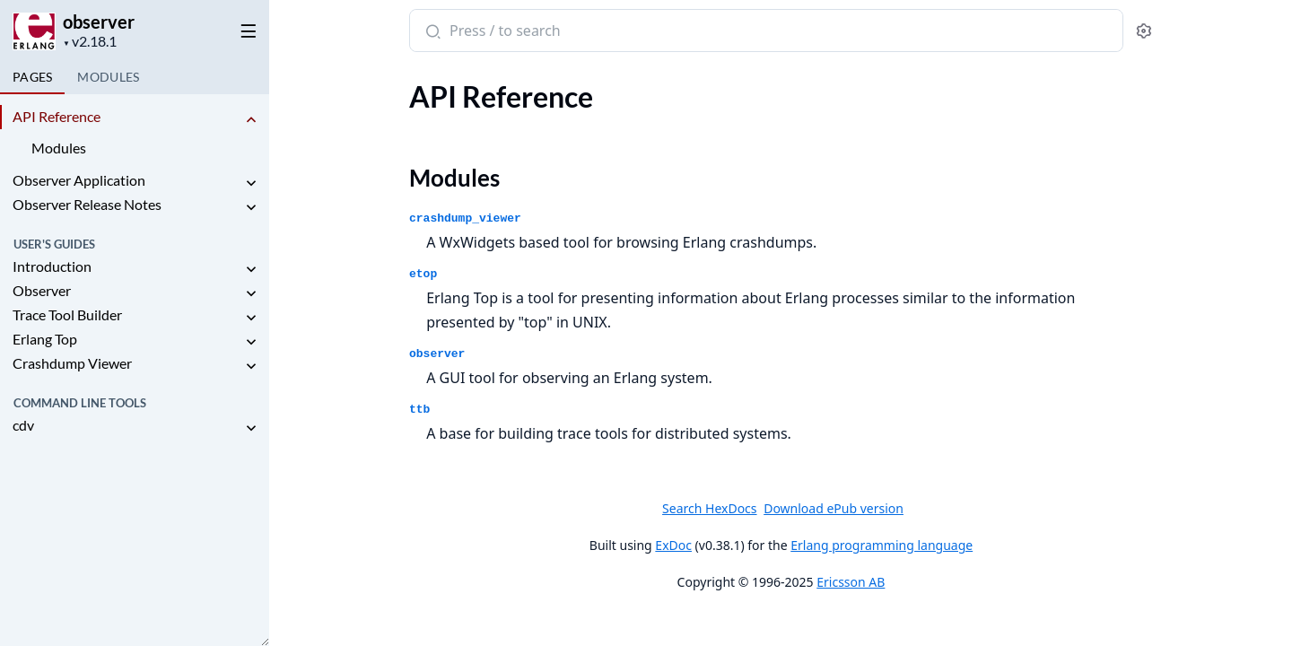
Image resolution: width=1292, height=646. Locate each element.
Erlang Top (45, 338)
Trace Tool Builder (67, 314)
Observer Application (79, 179)
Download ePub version (834, 508)
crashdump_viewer (465, 218)
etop (423, 274)
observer (99, 21)
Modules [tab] (108, 76)
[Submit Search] (431, 32)
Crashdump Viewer (72, 362)
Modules (58, 147)
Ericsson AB (850, 581)
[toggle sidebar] (245, 28)
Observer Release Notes (87, 204)
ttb (419, 409)
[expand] (251, 119)
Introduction (52, 266)
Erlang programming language (881, 545)
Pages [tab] (32, 76)
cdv (23, 424)
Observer (42, 290)
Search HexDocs (709, 509)
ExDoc (673, 545)
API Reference (56, 116)
